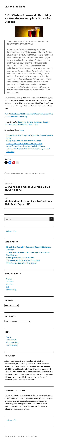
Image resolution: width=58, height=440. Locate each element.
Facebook (22, 122)
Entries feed (11, 340)
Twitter (30, 122)
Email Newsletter (19, 125)
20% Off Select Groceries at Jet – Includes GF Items (26, 146)
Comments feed (12, 342)
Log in (8, 337)
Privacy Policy (11, 420)
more (22, 130)
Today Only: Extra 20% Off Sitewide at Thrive (23, 141)
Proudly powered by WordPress (27, 436)
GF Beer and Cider (35, 173)
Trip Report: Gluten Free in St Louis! (20, 258)
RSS (7, 287)
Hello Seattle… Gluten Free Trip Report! (21, 263)
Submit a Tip (33, 125)
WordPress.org (12, 345)
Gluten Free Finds (14, 6)
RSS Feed (8, 125)
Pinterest (37, 122)
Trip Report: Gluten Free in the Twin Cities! (23, 260)
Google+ (46, 122)
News (43, 173)
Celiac (27, 173)
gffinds (9, 173)
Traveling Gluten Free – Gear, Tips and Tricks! (24, 143)
